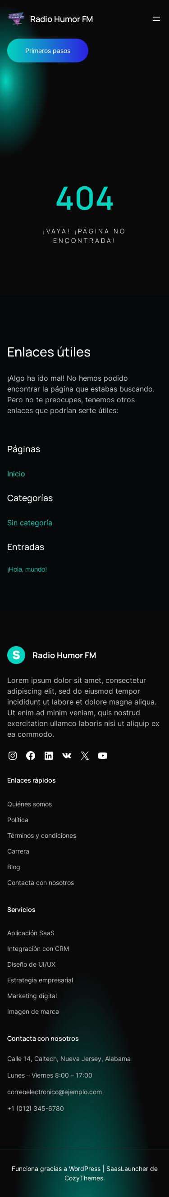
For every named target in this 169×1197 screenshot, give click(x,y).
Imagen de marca (33, 1011)
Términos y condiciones (41, 835)
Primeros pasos (47, 50)
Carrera (18, 851)
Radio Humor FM (61, 18)
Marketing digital (32, 995)
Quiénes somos (29, 804)
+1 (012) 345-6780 (35, 1108)
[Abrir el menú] (156, 18)
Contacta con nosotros (40, 882)
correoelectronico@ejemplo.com (54, 1092)
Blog (13, 867)
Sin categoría (29, 522)
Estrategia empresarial (40, 980)
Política (17, 819)
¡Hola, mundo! (27, 569)
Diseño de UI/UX (31, 964)
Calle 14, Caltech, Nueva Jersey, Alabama (69, 1058)
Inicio (16, 473)
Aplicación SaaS (31, 933)
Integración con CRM (38, 948)
